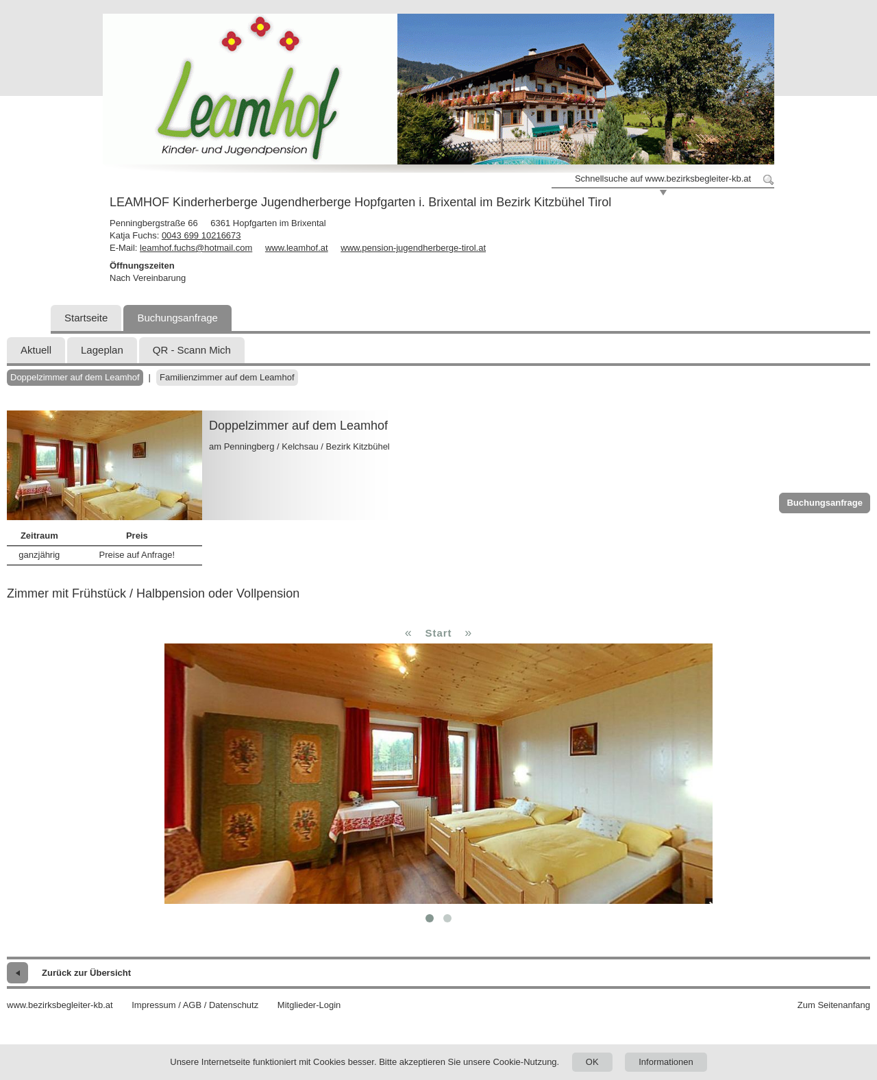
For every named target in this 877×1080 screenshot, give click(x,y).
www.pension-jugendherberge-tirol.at (413, 248)
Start (438, 633)
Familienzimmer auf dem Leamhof (227, 377)
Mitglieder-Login (309, 1005)
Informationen (666, 1062)
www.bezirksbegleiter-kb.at (60, 1005)
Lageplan (102, 350)
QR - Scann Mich (192, 350)
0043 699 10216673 (201, 235)
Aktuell (36, 350)
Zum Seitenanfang (834, 1005)
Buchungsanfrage (177, 317)
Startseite (86, 317)
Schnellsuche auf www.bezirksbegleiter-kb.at (663, 178)
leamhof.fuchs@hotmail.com (196, 248)
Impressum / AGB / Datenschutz (195, 1005)
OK (592, 1062)
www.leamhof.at (296, 248)
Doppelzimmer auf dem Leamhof (75, 377)
